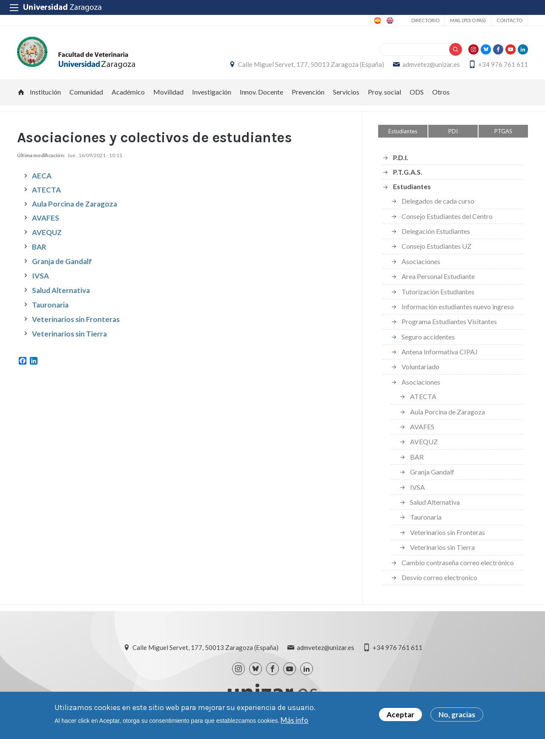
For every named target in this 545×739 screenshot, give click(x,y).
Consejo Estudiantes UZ (436, 246)
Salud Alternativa (61, 290)
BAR (39, 246)
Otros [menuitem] (441, 92)
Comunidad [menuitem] (86, 92)
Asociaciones (421, 261)
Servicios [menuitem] (346, 92)
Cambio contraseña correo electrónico (458, 562)
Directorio (425, 20)
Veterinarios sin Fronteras (76, 319)
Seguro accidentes (428, 337)
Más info (294, 720)
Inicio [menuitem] (21, 92)
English (389, 20)
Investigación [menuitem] (211, 92)
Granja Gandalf (432, 472)
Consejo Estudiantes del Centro (447, 216)
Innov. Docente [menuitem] (261, 92)
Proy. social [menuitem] (384, 92)
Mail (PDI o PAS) (468, 20)
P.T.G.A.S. (407, 172)
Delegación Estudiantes (436, 231)
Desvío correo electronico (439, 577)
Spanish (377, 20)
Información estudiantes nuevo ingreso (458, 306)
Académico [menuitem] (128, 92)
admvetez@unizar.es (431, 64)
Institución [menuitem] (45, 92)
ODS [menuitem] (417, 92)
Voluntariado (420, 366)
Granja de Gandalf (62, 261)
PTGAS (503, 131)
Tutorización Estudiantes (438, 292)
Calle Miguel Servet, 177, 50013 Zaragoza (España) (311, 64)
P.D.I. (400, 157)
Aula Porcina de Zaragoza (447, 412)
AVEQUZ (47, 232)
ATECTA (46, 189)
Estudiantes (402, 131)
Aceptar (400, 714)
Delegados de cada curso (438, 201)
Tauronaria (50, 304)
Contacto (509, 20)
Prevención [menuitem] (308, 92)
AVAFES (45, 217)
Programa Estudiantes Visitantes (449, 321)
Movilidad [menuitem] (168, 92)
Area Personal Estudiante (438, 276)
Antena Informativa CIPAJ (440, 352)
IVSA (40, 275)
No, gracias (457, 714)
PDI (453, 131)
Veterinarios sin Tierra (69, 333)
